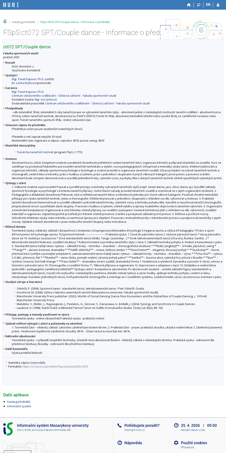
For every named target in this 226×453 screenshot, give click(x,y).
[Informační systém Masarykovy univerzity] (11, 5)
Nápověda (133, 443)
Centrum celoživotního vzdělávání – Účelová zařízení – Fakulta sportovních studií (64, 96)
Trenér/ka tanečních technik (35, 152)
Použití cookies (194, 443)
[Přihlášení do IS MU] (218, 5)
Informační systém (19, 406)
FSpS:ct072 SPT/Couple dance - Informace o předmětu (75, 22)
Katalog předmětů (23, 22)
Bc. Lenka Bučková (24, 83)
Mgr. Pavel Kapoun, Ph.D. (28, 79)
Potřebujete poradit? (142, 425)
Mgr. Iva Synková (46, 99)
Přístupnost (187, 447)
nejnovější (37, 363)
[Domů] (189, 5)
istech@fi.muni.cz (134, 430)
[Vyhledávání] (198, 5)
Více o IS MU (24, 430)
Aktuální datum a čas (193, 430)
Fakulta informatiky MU (57, 430)
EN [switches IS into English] (208, 4)
